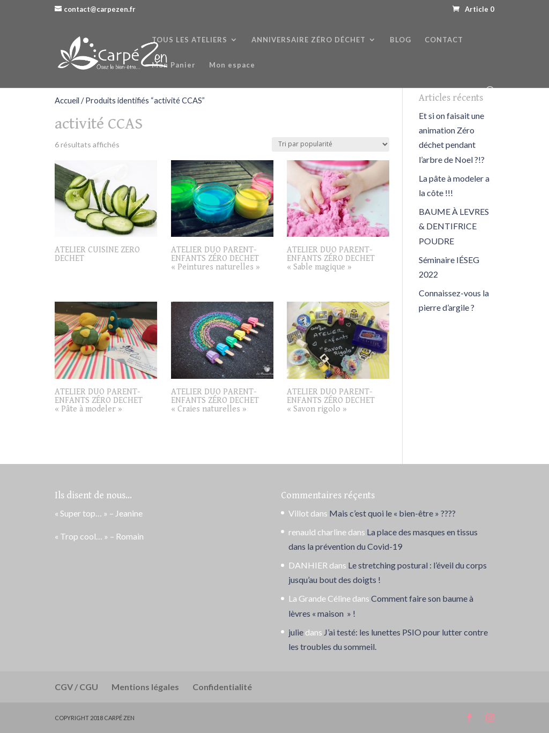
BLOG (400, 40)
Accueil (67, 100)
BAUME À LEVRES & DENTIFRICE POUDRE (454, 225)
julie (295, 632)
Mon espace (232, 65)
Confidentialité (222, 687)
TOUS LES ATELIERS (189, 40)
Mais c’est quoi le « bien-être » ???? (392, 513)
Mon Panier (174, 65)
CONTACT (444, 40)
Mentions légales (145, 687)
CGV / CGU (76, 687)
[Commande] (330, 144)
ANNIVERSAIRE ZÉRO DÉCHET (308, 40)
